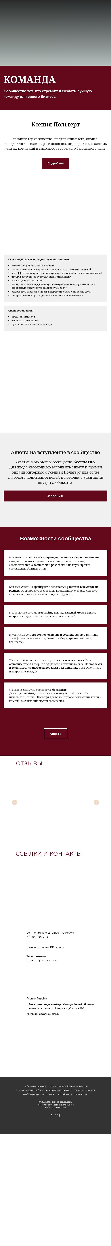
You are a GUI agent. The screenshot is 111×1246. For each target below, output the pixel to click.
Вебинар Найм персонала (38, 1206)
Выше (55, 1226)
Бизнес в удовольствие (41, 1072)
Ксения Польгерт (85, 1202)
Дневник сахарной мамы (43, 1125)
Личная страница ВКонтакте (45, 1059)
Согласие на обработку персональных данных (43, 1202)
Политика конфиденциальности (69, 1198)
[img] (22, 1071)
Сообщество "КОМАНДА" (73, 1206)
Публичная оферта (35, 1198)
